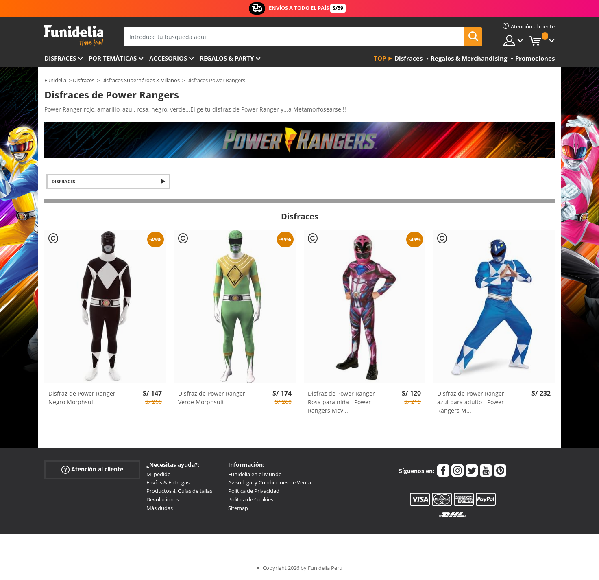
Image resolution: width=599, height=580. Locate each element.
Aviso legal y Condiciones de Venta (269, 482)
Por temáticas (113, 58)
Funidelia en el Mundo (255, 474)
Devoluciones (162, 499)
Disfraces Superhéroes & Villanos (140, 80)
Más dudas (159, 508)
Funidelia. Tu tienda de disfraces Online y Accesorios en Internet (73, 36)
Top (380, 58)
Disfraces (60, 58)
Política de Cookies (250, 499)
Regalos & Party (227, 58)
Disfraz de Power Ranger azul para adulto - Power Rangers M (470, 402)
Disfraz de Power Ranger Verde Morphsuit (211, 398)
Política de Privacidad (253, 491)
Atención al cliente (92, 469)
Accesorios (168, 58)
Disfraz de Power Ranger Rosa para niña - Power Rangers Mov (341, 402)
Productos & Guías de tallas (179, 491)
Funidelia (55, 80)
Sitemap (238, 508)
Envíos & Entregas (168, 482)
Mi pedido (158, 474)
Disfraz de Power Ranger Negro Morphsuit (81, 398)
